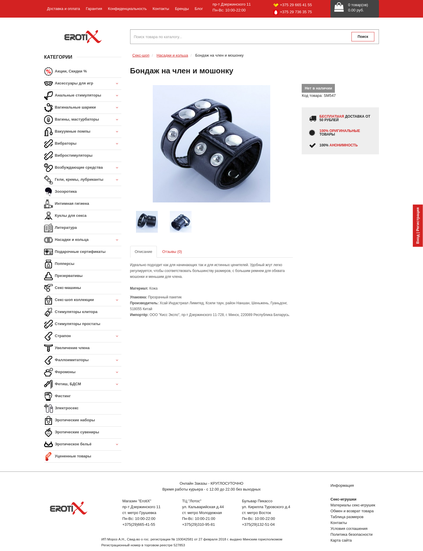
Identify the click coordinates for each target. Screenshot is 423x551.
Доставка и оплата (63, 8)
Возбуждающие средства (82, 168)
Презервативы (63, 276)
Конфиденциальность (127, 8)
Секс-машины (62, 288)
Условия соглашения (348, 528)
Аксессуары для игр (82, 84)
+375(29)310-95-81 (198, 524)
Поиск (362, 37)
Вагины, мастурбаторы (82, 120)
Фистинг (57, 396)
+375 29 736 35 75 (292, 12)
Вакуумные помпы (82, 132)
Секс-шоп (141, 55)
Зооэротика (60, 191)
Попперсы (59, 264)
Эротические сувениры (71, 432)
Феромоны (82, 372)
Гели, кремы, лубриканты (82, 180)
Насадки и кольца (82, 240)
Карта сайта (341, 540)
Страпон (82, 336)
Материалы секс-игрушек (352, 505)
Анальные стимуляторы (82, 96)
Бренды (182, 8)
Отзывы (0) (172, 251)
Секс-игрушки (343, 499)
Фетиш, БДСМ (82, 384)
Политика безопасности (351, 534)
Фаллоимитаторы (82, 360)
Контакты (160, 8)
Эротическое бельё (82, 445)
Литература (60, 228)
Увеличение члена (67, 348)
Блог (199, 8)
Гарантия (94, 8)
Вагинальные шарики (82, 108)
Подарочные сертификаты (74, 252)
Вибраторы (82, 144)
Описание (143, 251)
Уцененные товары (67, 456)
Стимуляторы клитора (71, 312)
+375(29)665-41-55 (138, 524)
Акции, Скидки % (65, 71)
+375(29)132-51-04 (258, 524)
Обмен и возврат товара (352, 511)
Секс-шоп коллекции (82, 300)
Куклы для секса (65, 216)
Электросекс (61, 408)
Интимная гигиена (66, 204)
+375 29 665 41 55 (292, 5)
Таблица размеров (346, 517)
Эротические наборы (69, 420)
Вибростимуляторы (68, 155)
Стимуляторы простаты (72, 324)
